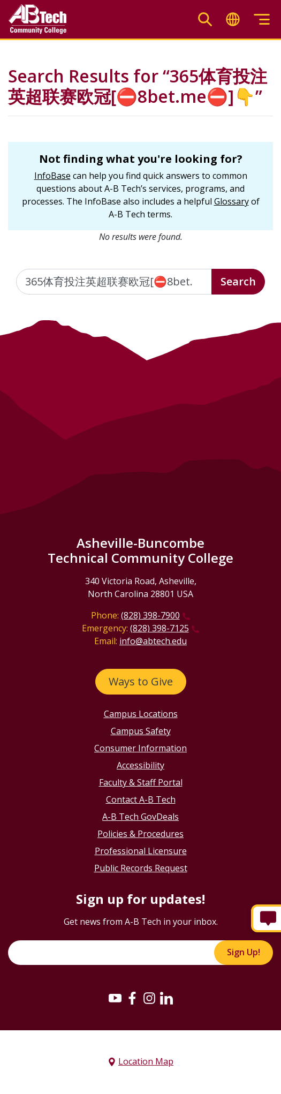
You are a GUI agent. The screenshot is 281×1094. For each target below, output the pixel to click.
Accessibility (140, 765)
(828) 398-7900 (150, 615)
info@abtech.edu (153, 641)
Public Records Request (140, 868)
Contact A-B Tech (141, 799)
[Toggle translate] (233, 20)
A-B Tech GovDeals (140, 817)
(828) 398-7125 (159, 628)
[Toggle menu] (262, 20)
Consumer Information (140, 748)
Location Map (145, 1061)
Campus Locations (141, 714)
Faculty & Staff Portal (141, 782)
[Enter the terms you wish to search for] (114, 282)
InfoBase (52, 176)
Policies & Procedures (140, 834)
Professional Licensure (141, 851)
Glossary (231, 201)
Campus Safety (141, 731)
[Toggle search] (205, 20)
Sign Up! (243, 952)
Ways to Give (141, 681)
